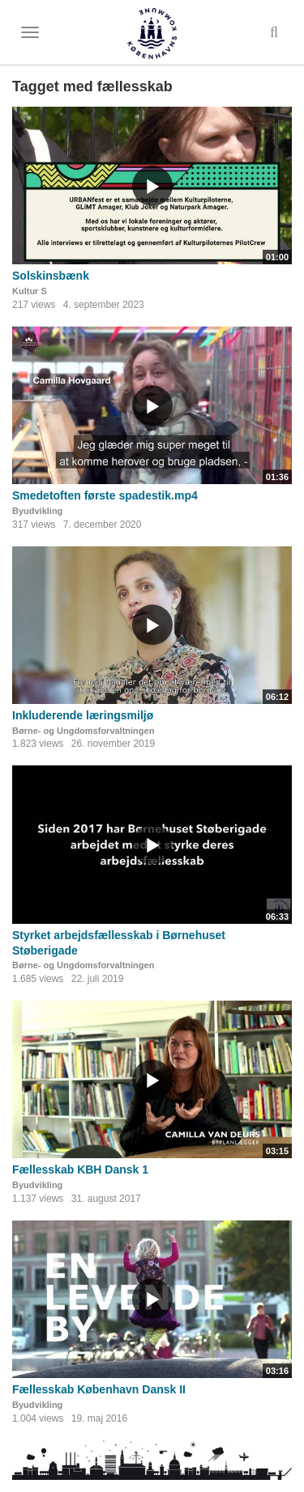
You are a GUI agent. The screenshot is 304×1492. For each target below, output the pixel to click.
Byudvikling (37, 511)
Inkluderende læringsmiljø (82, 715)
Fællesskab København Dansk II (99, 1389)
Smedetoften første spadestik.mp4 (105, 495)
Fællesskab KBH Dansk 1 (80, 1169)
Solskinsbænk (50, 275)
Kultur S (29, 291)
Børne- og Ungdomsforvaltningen (83, 730)
